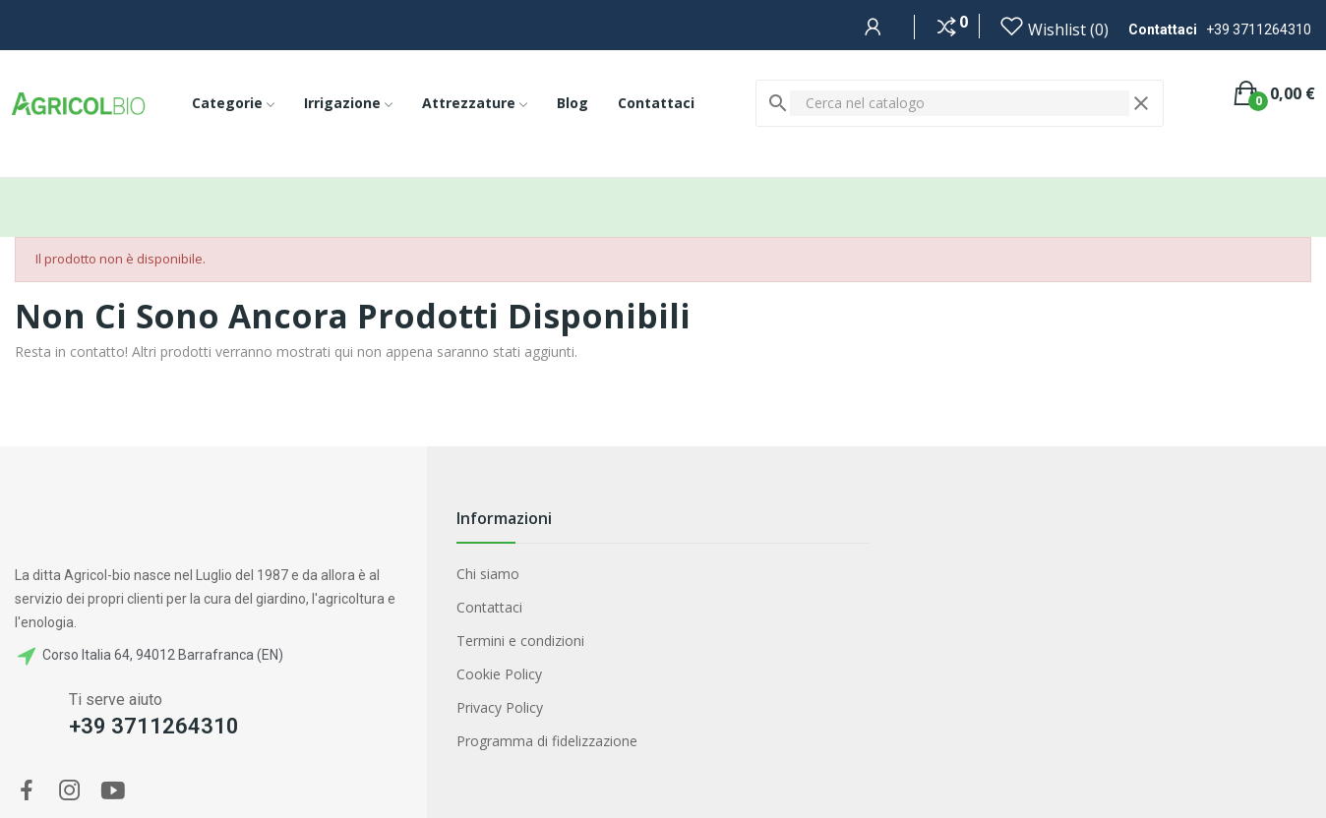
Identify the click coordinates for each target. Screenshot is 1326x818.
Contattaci (489, 607)
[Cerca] (959, 103)
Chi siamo (487, 573)
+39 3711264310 (1258, 29)
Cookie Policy (499, 674)
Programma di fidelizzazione (546, 740)
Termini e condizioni (520, 640)
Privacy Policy (499, 707)
